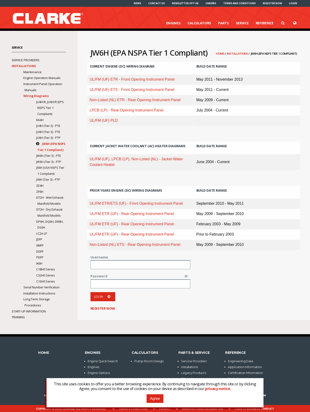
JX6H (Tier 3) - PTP (48, 180)
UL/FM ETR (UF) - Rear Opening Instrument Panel (132, 214)
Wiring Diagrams (36, 96)
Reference (265, 23)
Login (293, 3)
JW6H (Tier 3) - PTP (48, 162)
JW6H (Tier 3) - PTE (48, 156)
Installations (238, 54)
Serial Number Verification (41, 287)
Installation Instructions (39, 293)
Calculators (199, 23)
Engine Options (99, 373)
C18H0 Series (45, 269)
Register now (272, 3)
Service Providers (26, 60)
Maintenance (32, 72)
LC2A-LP (41, 234)
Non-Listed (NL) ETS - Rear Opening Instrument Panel (135, 245)
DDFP (40, 252)
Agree (155, 399)
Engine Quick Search (103, 361)
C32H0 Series (45, 275)
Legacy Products (193, 373)
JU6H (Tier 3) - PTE (48, 132)
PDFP (39, 257)
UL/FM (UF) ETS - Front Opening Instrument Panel (132, 90)
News (137, 3)
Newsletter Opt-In (185, 3)
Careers (210, 3)
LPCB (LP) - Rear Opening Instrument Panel (127, 110)
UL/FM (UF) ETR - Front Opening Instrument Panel (132, 79)
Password (98, 276)
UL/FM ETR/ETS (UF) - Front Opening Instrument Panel (136, 203)
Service (242, 23)
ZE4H (39, 186)
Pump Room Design (149, 361)
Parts (223, 23)
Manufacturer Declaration (202, 408)
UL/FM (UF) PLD (104, 120)
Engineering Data (240, 361)
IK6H (39, 263)
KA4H (39, 120)
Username (99, 257)
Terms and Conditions (239, 3)
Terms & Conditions (133, 408)
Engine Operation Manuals (41, 78)
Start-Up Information (29, 311)
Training (18, 317)
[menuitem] (137, 3)
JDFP (39, 239)
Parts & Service (194, 353)
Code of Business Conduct (254, 408)
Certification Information (245, 373)
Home (220, 54)
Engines (173, 23)
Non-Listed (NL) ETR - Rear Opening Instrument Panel (135, 100)
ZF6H (39, 192)
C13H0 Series (45, 281)
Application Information (245, 367)
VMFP (40, 245)
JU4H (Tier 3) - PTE (48, 126)
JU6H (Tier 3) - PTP (48, 138)
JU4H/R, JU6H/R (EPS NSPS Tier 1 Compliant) (50, 108)
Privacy (164, 408)
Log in (103, 296)
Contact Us (156, 3)
